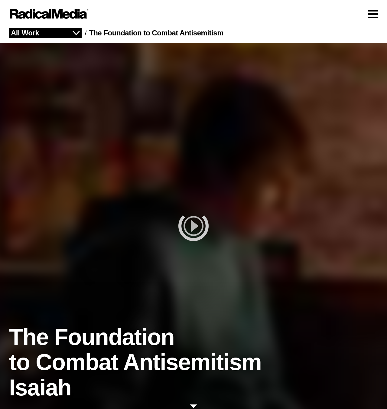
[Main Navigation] (193, 14)
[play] (193, 226)
